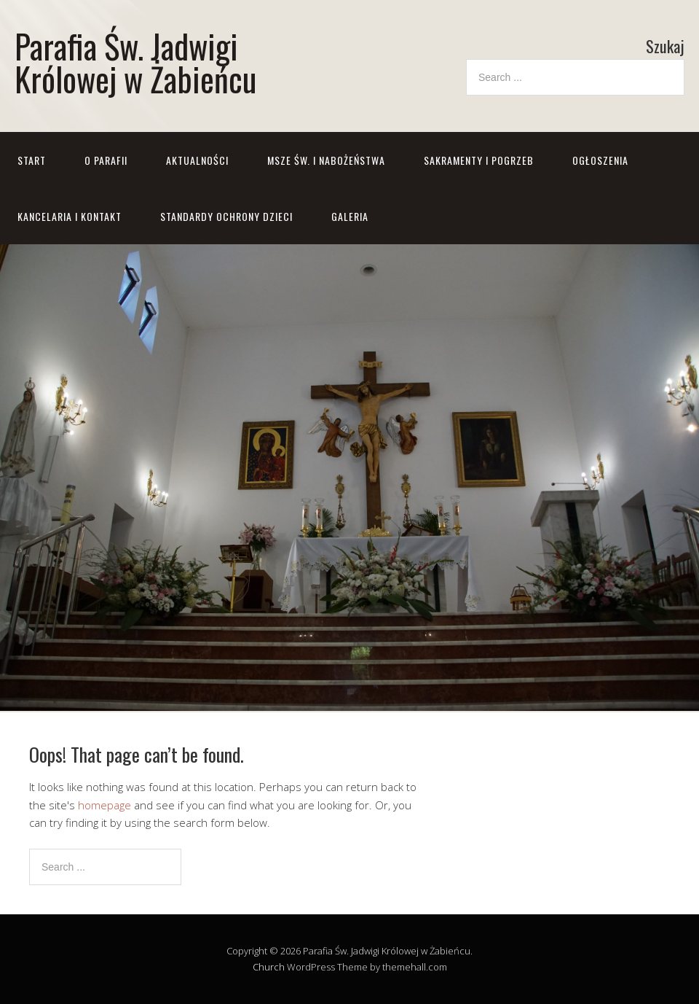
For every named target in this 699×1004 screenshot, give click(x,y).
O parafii (105, 160)
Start (31, 160)
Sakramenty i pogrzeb (479, 160)
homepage (104, 805)
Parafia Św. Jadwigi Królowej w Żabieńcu (135, 62)
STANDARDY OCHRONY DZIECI (226, 216)
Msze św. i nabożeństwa (326, 160)
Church (269, 966)
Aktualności (197, 160)
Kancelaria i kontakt (69, 216)
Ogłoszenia (600, 160)
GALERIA (349, 216)
